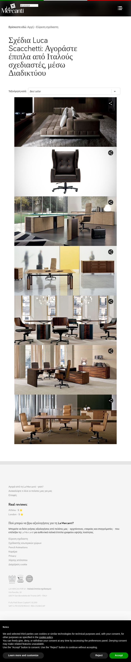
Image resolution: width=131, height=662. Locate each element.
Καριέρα (13, 551)
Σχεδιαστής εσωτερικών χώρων (25, 543)
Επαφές (13, 495)
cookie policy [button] (46, 637)
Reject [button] (99, 655)
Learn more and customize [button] (23, 655)
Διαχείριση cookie (18, 564)
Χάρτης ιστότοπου (18, 560)
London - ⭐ (16, 514)
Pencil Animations (18, 547)
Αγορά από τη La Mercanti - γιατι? (26, 486)
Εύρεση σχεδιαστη (18, 538)
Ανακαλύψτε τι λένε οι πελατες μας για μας (30, 490)
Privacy (12, 555)
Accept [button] (119, 655)
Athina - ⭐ (15, 510)
